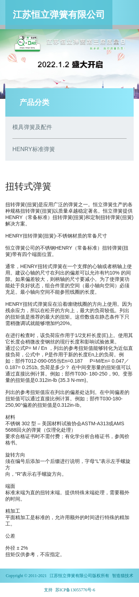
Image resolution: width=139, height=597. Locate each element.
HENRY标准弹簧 (33, 149)
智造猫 (118, 575)
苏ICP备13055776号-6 (75, 589)
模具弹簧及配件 (32, 127)
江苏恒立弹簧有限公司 (71, 575)
